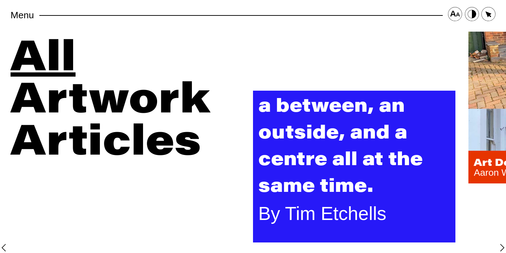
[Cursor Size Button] (488, 15)
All (43, 53)
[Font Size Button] (455, 15)
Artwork (110, 95)
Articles (106, 137)
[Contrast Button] (472, 15)
